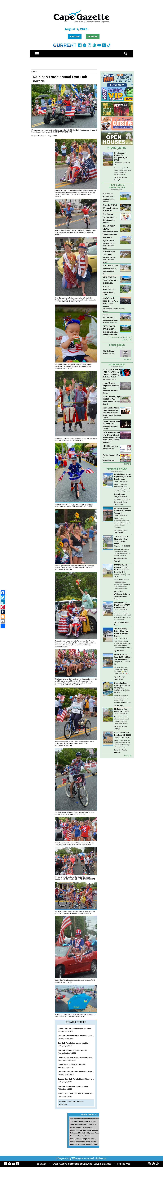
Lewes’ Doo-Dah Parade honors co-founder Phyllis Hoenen (83, 1072)
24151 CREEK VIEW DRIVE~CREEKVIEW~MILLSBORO (110, 227)
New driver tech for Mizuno (79, 1136)
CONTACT (41, 1164)
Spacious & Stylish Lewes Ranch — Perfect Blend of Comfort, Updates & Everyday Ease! (110, 239)
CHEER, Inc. (110, 354)
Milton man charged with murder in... (83, 1124)
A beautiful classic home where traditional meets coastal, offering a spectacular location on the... (122, 699)
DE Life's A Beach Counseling (111, 441)
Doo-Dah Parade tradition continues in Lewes (77, 1036)
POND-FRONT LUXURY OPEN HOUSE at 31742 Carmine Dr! (121, 568)
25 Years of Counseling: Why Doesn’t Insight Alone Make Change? (113, 434)
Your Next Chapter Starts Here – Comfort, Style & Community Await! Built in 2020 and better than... (122, 552)
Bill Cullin (109, 211)
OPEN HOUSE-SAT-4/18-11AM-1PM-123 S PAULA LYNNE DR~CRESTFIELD (110, 328)
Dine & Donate (109, 351)
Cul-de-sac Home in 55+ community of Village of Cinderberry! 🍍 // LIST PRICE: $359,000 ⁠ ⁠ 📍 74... (122, 670)
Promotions (114, 337)
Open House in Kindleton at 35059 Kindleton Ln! (122, 604)
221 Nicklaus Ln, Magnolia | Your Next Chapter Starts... (121, 540)
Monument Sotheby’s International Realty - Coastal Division (114, 307)
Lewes (116, 481)
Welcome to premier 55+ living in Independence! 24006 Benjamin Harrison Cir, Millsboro (109, 195)
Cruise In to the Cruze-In (112, 456)
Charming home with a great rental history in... (122, 685)
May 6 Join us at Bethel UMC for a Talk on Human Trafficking (112, 372)
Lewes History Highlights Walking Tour (111, 385)
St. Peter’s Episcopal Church (112, 403)
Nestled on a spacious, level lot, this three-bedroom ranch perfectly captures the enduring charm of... (122, 171)
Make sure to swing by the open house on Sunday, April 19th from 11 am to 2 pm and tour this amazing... (122, 616)
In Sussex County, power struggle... (83, 1121)
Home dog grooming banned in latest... (84, 1144)
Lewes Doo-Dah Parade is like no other (74, 1029)
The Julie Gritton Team (121, 623)
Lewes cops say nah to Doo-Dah (71, 1065)
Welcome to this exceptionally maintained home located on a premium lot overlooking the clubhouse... (122, 523)
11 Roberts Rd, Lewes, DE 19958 (121, 710)
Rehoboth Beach (119, 574)
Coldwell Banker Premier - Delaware (110, 233)
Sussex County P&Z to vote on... (81, 1127)
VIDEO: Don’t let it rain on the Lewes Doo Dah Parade (80, 1093)
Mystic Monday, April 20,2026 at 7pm (112, 398)
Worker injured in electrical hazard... (83, 1141)
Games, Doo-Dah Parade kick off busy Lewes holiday (80, 1079)
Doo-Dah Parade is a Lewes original (73, 1086)
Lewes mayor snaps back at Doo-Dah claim (76, 1057)
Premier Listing (117, 148)
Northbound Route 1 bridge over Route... (85, 1133)
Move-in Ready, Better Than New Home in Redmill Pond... (121, 632)
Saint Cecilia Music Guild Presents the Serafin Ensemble (111, 410)
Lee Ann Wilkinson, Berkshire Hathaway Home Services (122, 595)
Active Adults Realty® (120, 178)
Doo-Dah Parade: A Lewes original (72, 1050)
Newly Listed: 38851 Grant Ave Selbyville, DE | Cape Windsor (110, 300)
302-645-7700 (123, 1164)
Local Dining (117, 345)
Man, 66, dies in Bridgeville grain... (82, 1139)
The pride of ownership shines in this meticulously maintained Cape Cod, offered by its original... (121, 720)
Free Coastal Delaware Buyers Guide (110, 216)
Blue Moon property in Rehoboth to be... (84, 1118)
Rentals (125, 340)
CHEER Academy (110, 446)
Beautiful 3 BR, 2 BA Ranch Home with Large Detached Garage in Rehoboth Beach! (110, 207)
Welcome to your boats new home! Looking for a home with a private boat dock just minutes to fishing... (122, 744)
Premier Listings (117, 469)
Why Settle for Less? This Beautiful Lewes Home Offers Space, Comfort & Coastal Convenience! (110, 253)
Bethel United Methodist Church (109, 378)
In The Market (116, 364)
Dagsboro (117, 737)
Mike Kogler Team (108, 272)
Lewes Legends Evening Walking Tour (113, 422)
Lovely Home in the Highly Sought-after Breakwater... (122, 476)
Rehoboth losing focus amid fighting (83, 1130)
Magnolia (117, 546)
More (126, 359)
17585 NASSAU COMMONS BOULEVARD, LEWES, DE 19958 (82, 1164)
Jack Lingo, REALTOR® (120, 678)
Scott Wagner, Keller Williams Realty (109, 245)
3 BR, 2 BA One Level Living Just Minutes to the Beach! (110, 279)
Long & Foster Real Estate (120, 503)
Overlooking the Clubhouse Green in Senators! (122, 510)
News (125, 337)
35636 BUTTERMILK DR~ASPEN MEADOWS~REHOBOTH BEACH (110, 316)
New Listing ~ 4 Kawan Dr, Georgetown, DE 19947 (121, 156)
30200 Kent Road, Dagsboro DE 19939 (122, 734)
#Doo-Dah (63, 1104)
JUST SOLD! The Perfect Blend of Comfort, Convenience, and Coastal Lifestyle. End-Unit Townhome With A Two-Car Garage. (110, 267)
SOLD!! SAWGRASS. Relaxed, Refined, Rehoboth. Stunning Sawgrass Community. (110, 288)
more (126, 464)
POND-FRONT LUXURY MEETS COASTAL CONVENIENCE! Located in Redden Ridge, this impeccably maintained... (122, 584)
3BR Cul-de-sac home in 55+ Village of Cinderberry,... (122, 656)
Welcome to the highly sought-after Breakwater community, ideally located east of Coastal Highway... (122, 488)
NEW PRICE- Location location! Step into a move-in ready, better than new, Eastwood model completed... (122, 644)
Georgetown (118, 162)
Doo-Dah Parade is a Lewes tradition (73, 1043)
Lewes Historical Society (110, 392)
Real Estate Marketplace (117, 186)
